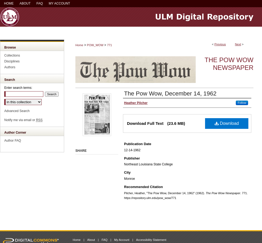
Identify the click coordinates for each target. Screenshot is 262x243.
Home (79, 45)
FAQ (104, 239)
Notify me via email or (23, 120)
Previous (220, 44)
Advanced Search (17, 111)
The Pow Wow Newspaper (229, 63)
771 (109, 45)
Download (227, 123)
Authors (9, 67)
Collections (12, 55)
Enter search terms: (18, 88)
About (91, 239)
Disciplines (12, 61)
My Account (121, 239)
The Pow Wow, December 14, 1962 (170, 93)
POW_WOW (95, 45)
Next (238, 44)
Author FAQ (12, 140)
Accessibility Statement (151, 239)
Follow (242, 102)
